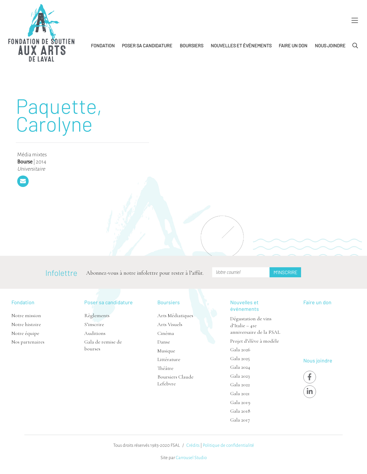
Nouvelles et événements (241, 45)
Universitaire (31, 169)
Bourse (24, 162)
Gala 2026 (240, 349)
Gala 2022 (240, 384)
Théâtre (165, 368)
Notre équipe (25, 333)
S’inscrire (94, 324)
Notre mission (26, 315)
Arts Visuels (169, 324)
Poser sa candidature (147, 45)
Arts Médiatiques (175, 315)
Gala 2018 (240, 411)
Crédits (193, 445)
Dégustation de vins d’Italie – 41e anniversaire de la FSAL (255, 325)
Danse (163, 342)
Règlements (97, 315)
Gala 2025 (240, 358)
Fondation (103, 45)
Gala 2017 (240, 420)
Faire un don (293, 45)
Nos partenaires (27, 342)
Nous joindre (330, 45)
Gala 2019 (240, 402)
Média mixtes (32, 154)
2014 (41, 162)
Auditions (95, 333)
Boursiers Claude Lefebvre (175, 380)
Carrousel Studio (191, 457)
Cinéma (165, 333)
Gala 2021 (240, 393)
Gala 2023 (240, 376)
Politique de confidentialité (228, 445)
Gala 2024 (240, 367)
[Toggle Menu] (355, 21)
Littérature (168, 359)
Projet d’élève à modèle (254, 341)
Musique (166, 351)
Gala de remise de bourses (103, 345)
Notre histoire (26, 324)
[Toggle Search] (355, 45)
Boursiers (191, 45)
